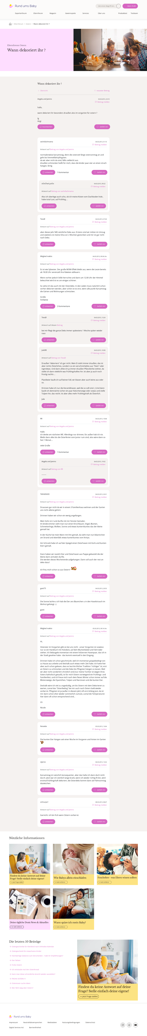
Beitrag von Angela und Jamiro (62, 149)
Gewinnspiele (70, 13)
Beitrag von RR (57, 469)
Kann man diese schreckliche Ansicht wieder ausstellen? (33, 974)
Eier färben (16, 960)
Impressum (13, 1022)
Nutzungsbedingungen (71, 1022)
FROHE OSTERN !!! (19, 979)
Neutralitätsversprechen (32, 1022)
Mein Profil (131, 6)
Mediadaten (52, 1022)
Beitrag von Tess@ (58, 358)
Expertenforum (21, 13)
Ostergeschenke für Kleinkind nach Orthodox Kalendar (33, 946)
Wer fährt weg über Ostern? (22, 988)
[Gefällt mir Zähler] (102, 126)
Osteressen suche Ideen (21, 983)
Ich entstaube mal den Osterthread (25, 969)
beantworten (47, 127)
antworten (49, 172)
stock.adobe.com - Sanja (139, 68)
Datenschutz (90, 1022)
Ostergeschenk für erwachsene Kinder (26, 951)
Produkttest (122, 13)
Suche (118, 6)
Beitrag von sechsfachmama (62, 191)
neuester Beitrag (103, 90)
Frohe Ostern (17, 965)
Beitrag (60, 325)
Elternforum (38, 13)
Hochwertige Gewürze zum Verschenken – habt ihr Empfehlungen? (37, 956)
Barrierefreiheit (35, 1027)
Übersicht (44, 90)
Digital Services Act (16, 1027)
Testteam (134, 13)
